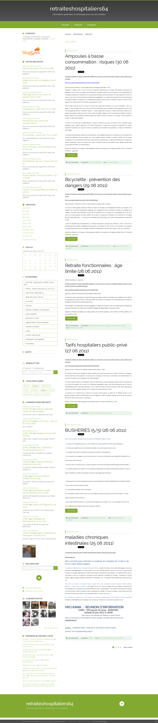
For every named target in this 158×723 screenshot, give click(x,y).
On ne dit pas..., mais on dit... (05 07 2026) (40, 135)
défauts (26, 386)
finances (29, 305)
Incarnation (44, 665)
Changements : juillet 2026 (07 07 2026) (39, 109)
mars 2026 (26, 220)
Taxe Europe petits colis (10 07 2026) (38, 68)
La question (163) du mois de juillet (35, 649)
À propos (91, 25)
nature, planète (31, 314)
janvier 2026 (27, 227)
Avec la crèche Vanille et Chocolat (35, 681)
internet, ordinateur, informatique (37, 310)
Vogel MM (27, 462)
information (111, 638)
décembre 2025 (28, 230)
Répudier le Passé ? (29, 665)
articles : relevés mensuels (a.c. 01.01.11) (40, 289)
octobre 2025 (27, 236)
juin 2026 (26, 211)
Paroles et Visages (29, 657)
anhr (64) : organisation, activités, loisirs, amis (39, 283)
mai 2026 (26, 214)
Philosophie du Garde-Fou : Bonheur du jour (39, 677)
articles (37, 394)
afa (117, 638)
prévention (27, 394)
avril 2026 (26, 217)
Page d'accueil (78, 34)
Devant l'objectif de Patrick (34, 670)
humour (35, 386)
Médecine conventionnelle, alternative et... (40, 686)
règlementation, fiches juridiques (37, 322)
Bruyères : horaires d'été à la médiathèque (38, 639)
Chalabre (53, 681)
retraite (73, 328)
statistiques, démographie (35, 339)
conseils (46, 394)
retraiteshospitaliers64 (79, 8)
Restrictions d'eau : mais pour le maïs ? (36, 655)
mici (100, 638)
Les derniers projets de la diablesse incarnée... (39, 684)
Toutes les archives (29, 240)
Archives (78, 25)
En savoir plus (102, 721)
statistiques (46, 386)
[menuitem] (65, 24)
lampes (109, 162)
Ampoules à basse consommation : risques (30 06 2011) (96, 62)
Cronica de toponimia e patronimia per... (37, 644)
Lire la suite (71, 155)
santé (28, 331)
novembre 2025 (28, 233)
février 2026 (27, 224)
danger (68, 248)
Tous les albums (52, 628)
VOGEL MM (27, 409)
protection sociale (32, 318)
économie (29, 301)
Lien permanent (72, 162)
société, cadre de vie (33, 335)
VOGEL (26, 476)
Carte (28, 352)
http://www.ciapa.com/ (70, 557)
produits (34, 390)
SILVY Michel (28, 421)
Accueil (65, 25)
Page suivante (127, 647)
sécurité (115, 162)
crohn (104, 638)
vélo (125, 246)
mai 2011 (68, 34)
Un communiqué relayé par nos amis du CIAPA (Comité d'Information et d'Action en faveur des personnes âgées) (90, 552)
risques (43, 390)
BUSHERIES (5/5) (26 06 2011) (95, 430)
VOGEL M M (28, 533)
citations (115, 518)
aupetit (120, 638)
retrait (26, 390)
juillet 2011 (88, 34)
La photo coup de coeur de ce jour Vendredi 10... (40, 668)
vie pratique (30, 343)
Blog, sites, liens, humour (34, 297)
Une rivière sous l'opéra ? (32, 660)
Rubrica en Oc (28, 646)
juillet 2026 (26, 208)
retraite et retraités (32, 327)
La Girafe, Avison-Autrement (33, 641)
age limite (79, 328)
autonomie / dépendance (35, 293)
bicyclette (120, 246)
